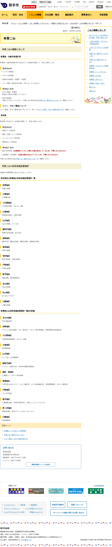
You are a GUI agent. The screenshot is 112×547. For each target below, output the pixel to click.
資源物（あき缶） (95, 76)
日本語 (109, 2)
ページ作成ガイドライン (34, 508)
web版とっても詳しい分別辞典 (15, 431)
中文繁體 (77, 2)
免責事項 (34, 505)
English (60, 2)
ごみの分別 (73, 23)
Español (91, 2)
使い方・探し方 (53, 7)
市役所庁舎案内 (58, 505)
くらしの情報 (22, 23)
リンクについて (9, 505)
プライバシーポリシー (12, 508)
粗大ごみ (92, 87)
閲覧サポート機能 (45, 2)
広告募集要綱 (99, 486)
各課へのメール (77, 505)
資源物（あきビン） (96, 79)
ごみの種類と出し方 (86, 23)
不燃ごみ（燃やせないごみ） (49, 100)
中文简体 (68, 2)
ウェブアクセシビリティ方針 (14, 512)
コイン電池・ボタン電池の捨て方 (50, 109)
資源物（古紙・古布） (97, 83)
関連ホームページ (36, 512)
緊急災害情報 (30, 7)
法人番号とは (26, 540)
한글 (84, 2)
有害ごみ (92, 91)
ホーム (13, 23)
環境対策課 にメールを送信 (41, 464)
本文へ (34, 2)
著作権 (22, 505)
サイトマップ (64, 7)
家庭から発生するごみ (60, 23)
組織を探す (42, 7)
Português (100, 2)
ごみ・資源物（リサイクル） (39, 23)
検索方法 (108, 7)
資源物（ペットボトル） (98, 72)
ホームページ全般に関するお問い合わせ (68, 513)
